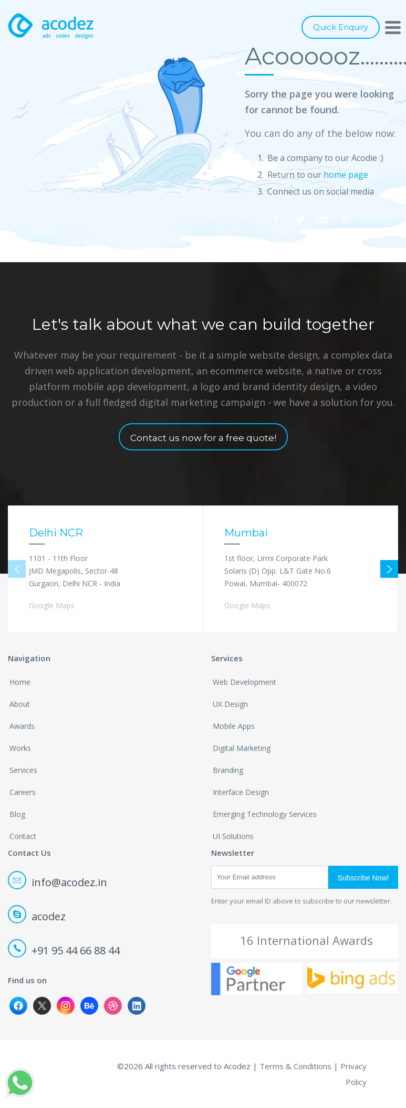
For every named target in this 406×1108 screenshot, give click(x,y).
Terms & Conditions (295, 1066)
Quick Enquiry (340, 27)
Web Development (244, 682)
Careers (22, 792)
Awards (22, 726)
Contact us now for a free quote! (203, 438)
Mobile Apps (234, 726)
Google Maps (52, 605)
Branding (228, 770)
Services (23, 770)
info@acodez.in (58, 882)
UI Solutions (233, 836)
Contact (22, 836)
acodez (37, 916)
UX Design (230, 704)
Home (19, 682)
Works (20, 748)
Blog (17, 814)
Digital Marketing (241, 748)
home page (346, 174)
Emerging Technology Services (265, 814)
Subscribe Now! (363, 878)
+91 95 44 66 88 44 (64, 950)
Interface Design (241, 792)
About (19, 704)
